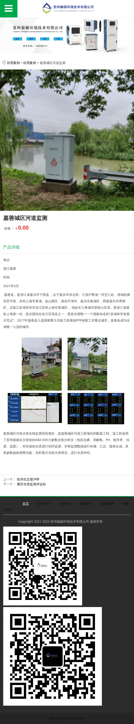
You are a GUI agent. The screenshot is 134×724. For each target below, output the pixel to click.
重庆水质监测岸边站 (31, 484)
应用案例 (13, 63)
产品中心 (65, 503)
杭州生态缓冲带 (28, 479)
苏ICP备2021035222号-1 (67, 718)
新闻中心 (86, 503)
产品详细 (11, 247)
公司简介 (43, 503)
